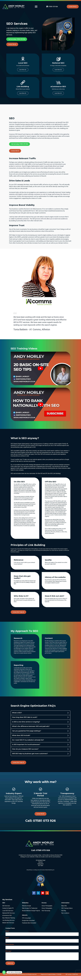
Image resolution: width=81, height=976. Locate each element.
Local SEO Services (7, 910)
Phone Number (9, 944)
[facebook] (34, 893)
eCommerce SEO (7, 915)
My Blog (63, 910)
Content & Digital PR (8, 908)
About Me (64, 905)
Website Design (26, 905)
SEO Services (6, 905)
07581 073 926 (44, 821)
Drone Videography (47, 908)
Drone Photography (47, 905)
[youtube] (42, 893)
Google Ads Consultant (28, 920)
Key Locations (65, 913)
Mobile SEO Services (8, 922)
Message (8, 951)
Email (7, 937)
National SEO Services (8, 913)
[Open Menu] (36, 6)
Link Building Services (8, 920)
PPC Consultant (26, 918)
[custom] (47, 893)
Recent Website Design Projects (30, 910)
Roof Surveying (46, 910)
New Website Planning (8, 918)
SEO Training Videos (67, 908)
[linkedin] (38, 893)
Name (7, 931)
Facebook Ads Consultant (29, 923)
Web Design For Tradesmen (29, 908)
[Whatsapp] (4, 972)
